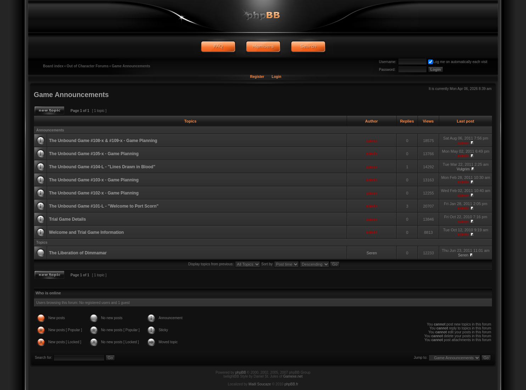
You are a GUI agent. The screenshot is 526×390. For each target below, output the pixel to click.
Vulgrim (463, 169)
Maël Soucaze (259, 384)
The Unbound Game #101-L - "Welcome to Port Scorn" (103, 206)
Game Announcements (131, 66)
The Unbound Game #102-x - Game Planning (94, 193)
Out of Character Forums (87, 66)
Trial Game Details (67, 219)
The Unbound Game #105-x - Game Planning (94, 153)
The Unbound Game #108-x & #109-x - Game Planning (103, 140)
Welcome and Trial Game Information (86, 232)
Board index (53, 66)
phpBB (240, 372)
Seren (371, 253)
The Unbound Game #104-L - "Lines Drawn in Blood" (102, 166)
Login (276, 77)
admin (371, 141)
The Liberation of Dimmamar (78, 252)
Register (257, 77)
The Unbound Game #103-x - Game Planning (94, 179)
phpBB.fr (291, 384)
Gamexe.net (292, 376)
